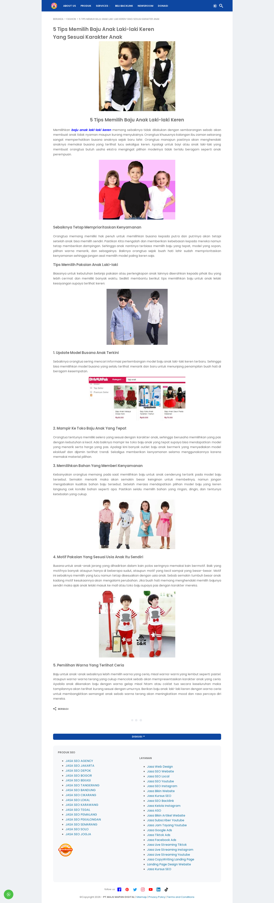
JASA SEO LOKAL (77, 800)
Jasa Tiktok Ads (158, 835)
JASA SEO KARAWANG (81, 805)
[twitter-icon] (135, 890)
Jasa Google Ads (159, 830)
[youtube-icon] (151, 890)
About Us (71, 6)
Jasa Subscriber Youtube (165, 820)
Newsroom (147, 6)
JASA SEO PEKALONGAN (83, 819)
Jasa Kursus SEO (159, 796)
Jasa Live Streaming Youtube (168, 854)
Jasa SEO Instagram (162, 786)
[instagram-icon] (143, 890)
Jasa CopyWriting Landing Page (170, 859)
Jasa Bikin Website (161, 791)
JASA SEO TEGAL (77, 810)
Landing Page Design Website (169, 864)
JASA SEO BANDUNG (80, 790)
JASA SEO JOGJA (78, 834)
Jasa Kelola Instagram (163, 806)
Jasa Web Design (160, 766)
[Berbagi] (61, 709)
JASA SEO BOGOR (78, 775)
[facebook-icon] (119, 890)
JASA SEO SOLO (77, 829)
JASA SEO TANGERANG (82, 785)
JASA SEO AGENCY (79, 761)
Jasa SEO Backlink (160, 801)
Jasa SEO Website (160, 771)
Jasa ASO (154, 810)
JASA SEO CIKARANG (80, 795)
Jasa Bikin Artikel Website (166, 815)
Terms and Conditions (180, 897)
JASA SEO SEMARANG (81, 824)
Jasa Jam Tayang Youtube (167, 825)
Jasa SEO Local (158, 776)
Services (104, 6)
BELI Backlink (126, 6)
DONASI (165, 6)
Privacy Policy (157, 897)
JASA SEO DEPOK (78, 770)
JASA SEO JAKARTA (79, 765)
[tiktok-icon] (166, 890)
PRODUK (88, 6)
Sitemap (141, 897)
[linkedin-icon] (158, 890)
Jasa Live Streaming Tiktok (167, 844)
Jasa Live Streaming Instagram (170, 849)
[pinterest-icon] (127, 890)
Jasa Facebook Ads (161, 840)
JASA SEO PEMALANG (81, 814)
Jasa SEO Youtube (160, 781)
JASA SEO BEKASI (78, 780)
